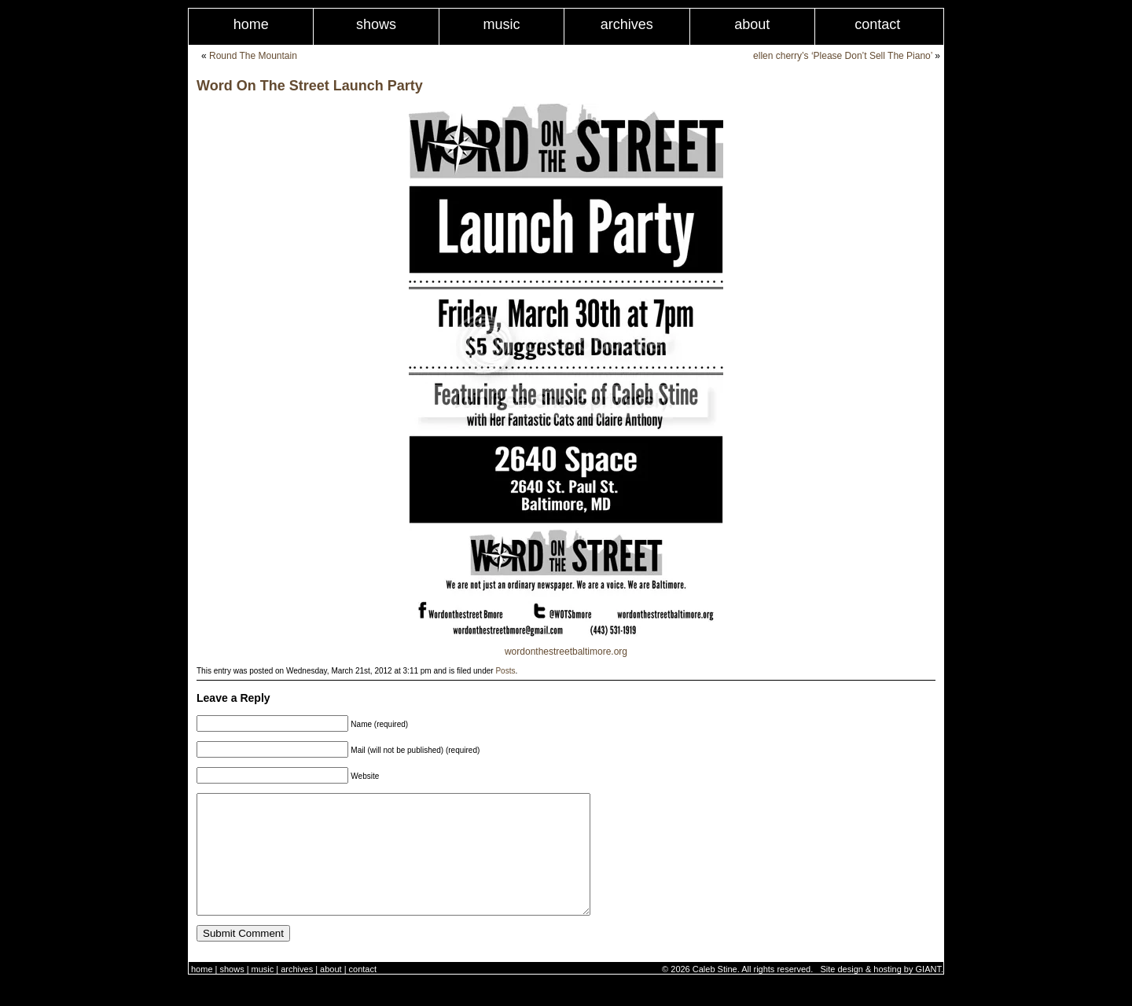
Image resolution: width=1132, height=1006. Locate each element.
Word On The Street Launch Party (310, 86)
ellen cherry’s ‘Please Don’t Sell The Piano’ (842, 55)
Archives (627, 24)
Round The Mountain (253, 55)
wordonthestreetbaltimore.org (566, 651)
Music (501, 24)
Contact (877, 24)
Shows (376, 24)
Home (251, 24)
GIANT (928, 992)
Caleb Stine (715, 992)
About (752, 24)
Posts (505, 670)
